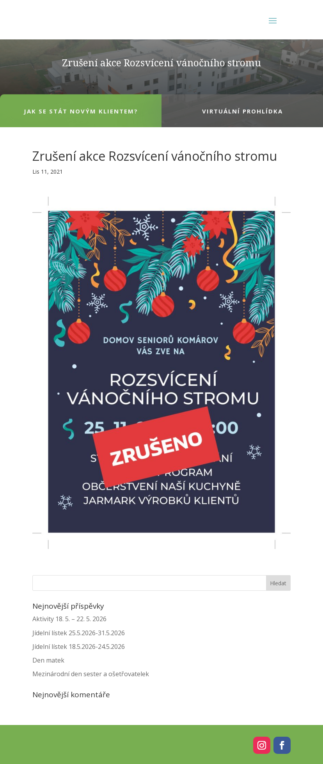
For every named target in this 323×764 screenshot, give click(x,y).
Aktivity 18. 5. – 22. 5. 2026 (69, 619)
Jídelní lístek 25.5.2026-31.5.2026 (78, 633)
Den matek (48, 660)
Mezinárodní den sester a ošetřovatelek (90, 674)
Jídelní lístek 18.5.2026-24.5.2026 (78, 646)
